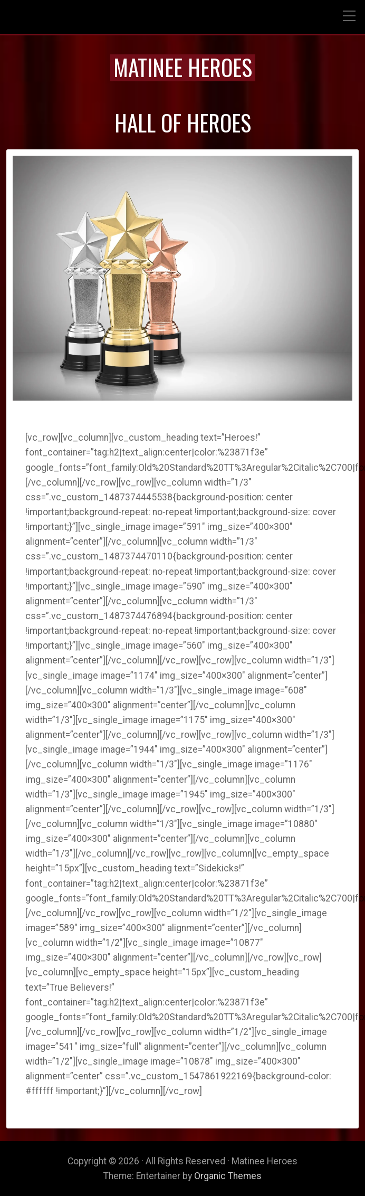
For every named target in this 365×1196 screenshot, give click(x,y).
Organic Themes (228, 1176)
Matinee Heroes (182, 67)
